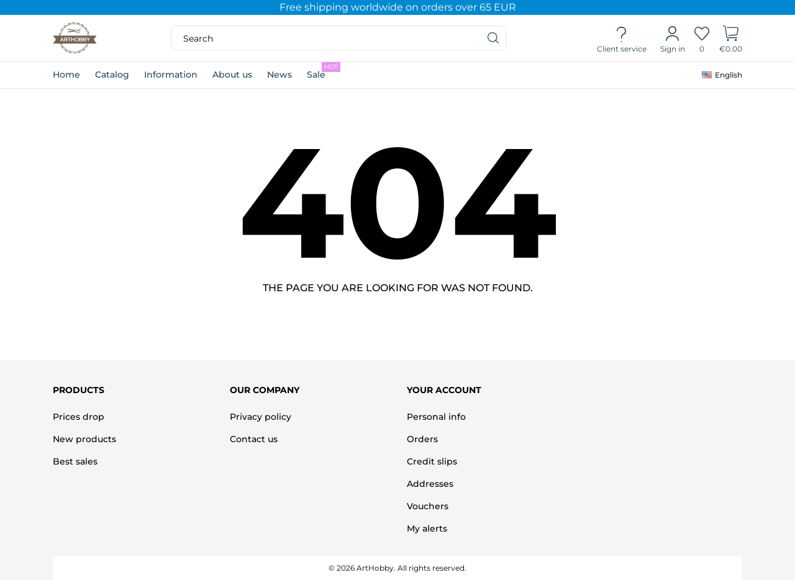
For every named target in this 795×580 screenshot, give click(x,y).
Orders (422, 439)
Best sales (75, 461)
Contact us (254, 439)
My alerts (427, 528)
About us (232, 74)
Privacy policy (260, 416)
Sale (323, 71)
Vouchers (427, 506)
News (279, 74)
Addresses (430, 483)
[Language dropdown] (722, 75)
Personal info (436, 416)
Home (66, 74)
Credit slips (432, 461)
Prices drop (78, 416)
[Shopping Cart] (730, 38)
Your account (444, 390)
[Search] (493, 37)
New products (84, 439)
